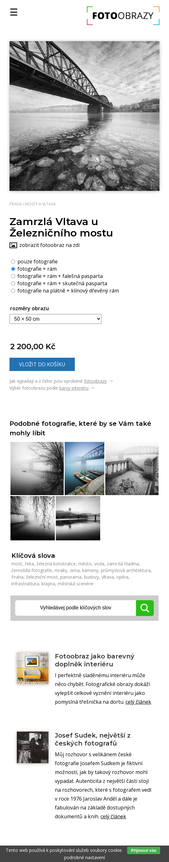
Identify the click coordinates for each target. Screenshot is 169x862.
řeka (29, 564)
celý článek (138, 701)
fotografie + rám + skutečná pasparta (59, 283)
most (16, 564)
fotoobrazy (95, 381)
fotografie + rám (34, 268)
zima (75, 570)
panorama (70, 577)
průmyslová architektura (126, 570)
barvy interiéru (73, 388)
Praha (16, 204)
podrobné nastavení (84, 857)
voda (99, 564)
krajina (48, 584)
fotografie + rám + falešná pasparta (57, 276)
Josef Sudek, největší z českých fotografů (93, 739)
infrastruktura (25, 584)
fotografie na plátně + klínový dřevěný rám (65, 290)
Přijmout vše (143, 850)
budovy (91, 577)
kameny (90, 570)
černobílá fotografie (31, 570)
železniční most (42, 577)
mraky (61, 570)
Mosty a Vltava (40, 204)
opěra (122, 577)
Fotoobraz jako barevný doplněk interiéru (94, 660)
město (85, 564)
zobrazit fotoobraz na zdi (49, 245)
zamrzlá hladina (123, 564)
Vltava (107, 577)
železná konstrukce (56, 564)
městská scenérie (76, 584)
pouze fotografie (34, 261)
